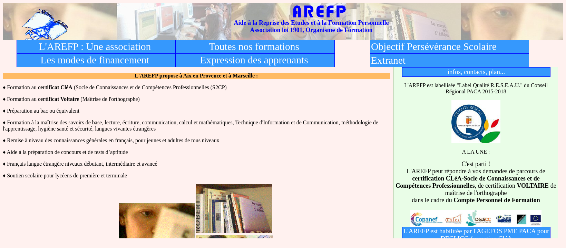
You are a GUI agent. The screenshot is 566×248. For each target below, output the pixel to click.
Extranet (388, 60)
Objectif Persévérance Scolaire (434, 46)
